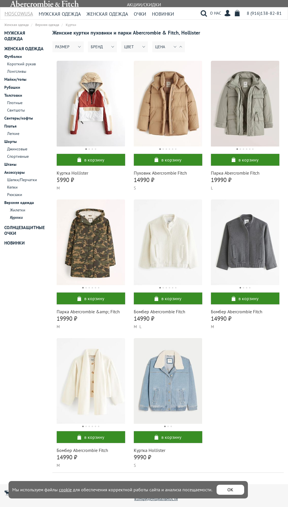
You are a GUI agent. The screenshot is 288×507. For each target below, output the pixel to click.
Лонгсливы (16, 71)
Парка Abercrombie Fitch (235, 173)
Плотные (14, 102)
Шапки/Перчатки (22, 179)
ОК (230, 489)
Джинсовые (17, 149)
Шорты (10, 141)
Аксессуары (14, 172)
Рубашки (12, 87)
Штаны (10, 164)
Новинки (163, 14)
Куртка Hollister (72, 173)
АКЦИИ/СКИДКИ (144, 4)
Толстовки (13, 95)
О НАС (215, 13)
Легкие (13, 133)
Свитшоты (16, 110)
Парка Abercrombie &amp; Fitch (88, 311)
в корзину (90, 160)
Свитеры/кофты (18, 118)
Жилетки (17, 210)
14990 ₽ (144, 180)
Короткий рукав (21, 63)
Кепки (12, 187)
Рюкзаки (14, 194)
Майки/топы (15, 79)
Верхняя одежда (19, 202)
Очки (140, 14)
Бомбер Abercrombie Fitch (159, 311)
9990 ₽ (142, 457)
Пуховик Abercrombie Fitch (160, 173)
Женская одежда (107, 14)
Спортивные (18, 156)
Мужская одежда (60, 14)
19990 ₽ (221, 180)
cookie (65, 489)
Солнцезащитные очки (24, 230)
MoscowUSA (19, 12)
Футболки (13, 56)
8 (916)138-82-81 (264, 13)
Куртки (16, 217)
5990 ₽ (65, 180)
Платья (10, 126)
